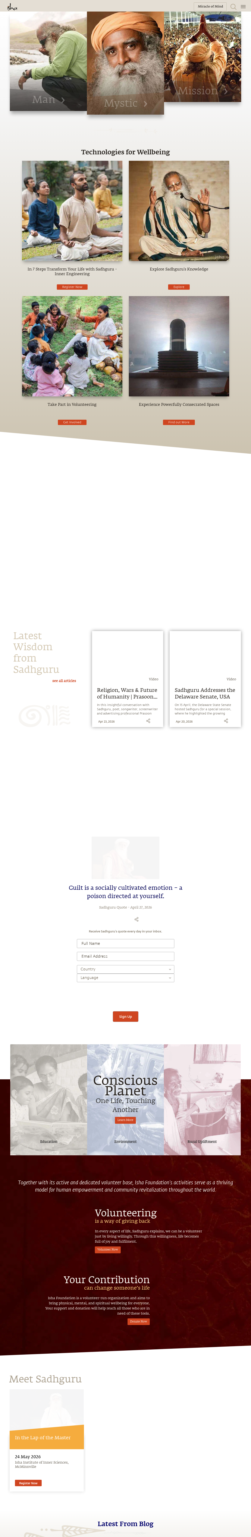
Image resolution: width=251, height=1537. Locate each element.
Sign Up (125, 1016)
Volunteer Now (107, 1249)
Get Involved (72, 422)
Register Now (72, 287)
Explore (178, 287)
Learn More (125, 1120)
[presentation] (125, 994)
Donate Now (138, 1314)
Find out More (178, 422)
